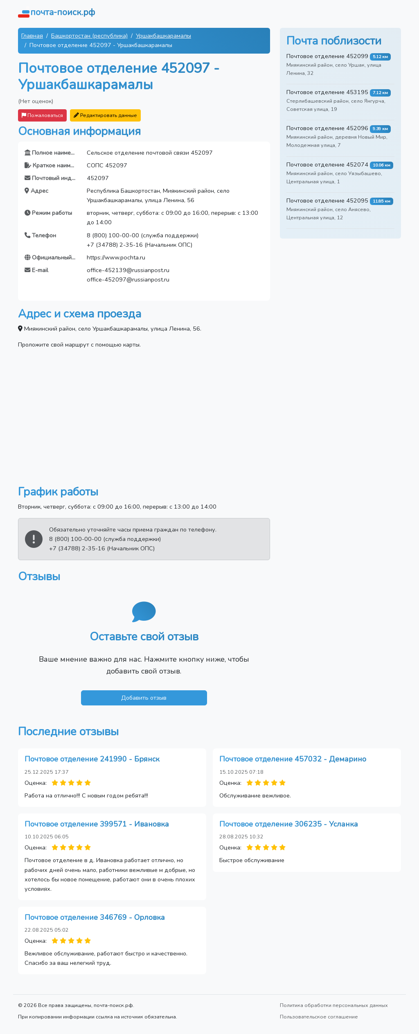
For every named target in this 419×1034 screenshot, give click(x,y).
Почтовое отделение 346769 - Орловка (95, 917)
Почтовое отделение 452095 (327, 200)
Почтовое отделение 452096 (327, 128)
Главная (32, 36)
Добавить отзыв (144, 698)
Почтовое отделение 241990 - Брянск (92, 759)
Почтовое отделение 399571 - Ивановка (97, 824)
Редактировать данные (105, 115)
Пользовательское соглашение (319, 1016)
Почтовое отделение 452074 (327, 164)
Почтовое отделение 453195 (327, 92)
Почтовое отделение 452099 (327, 56)
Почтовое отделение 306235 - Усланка (288, 824)
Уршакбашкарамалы (163, 36)
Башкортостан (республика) (89, 36)
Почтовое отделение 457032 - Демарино (292, 759)
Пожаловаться (42, 115)
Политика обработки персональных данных (334, 1005)
